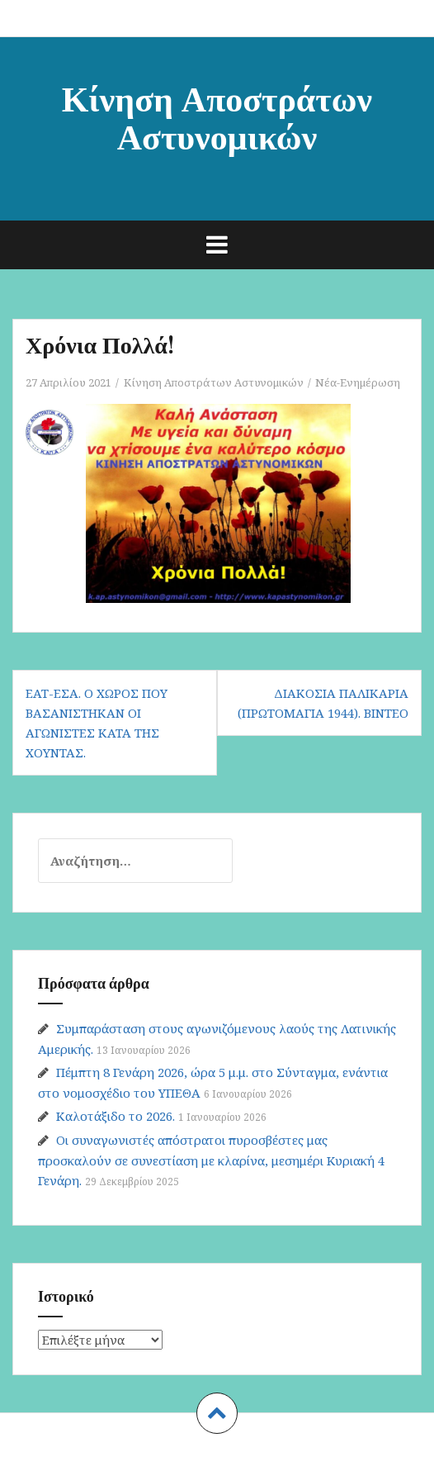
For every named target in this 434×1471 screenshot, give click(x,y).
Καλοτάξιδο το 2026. (115, 1116)
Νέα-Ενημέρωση (357, 382)
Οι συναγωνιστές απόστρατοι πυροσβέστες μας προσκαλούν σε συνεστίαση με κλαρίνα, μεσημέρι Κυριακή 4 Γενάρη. (211, 1160)
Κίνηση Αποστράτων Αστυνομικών (217, 116)
